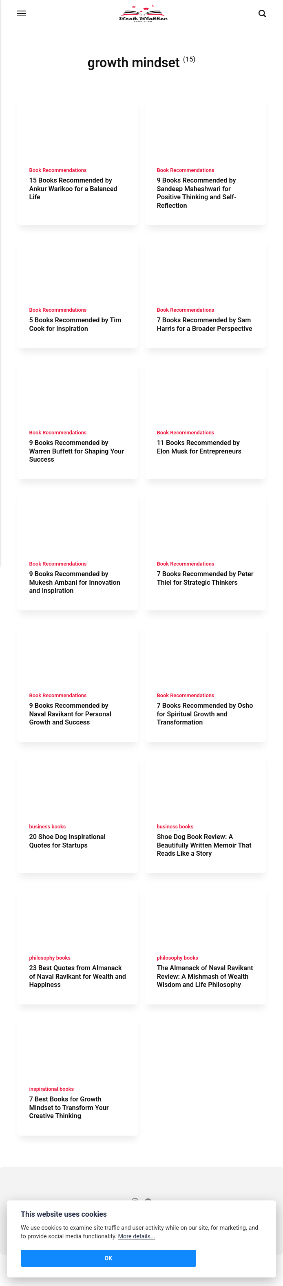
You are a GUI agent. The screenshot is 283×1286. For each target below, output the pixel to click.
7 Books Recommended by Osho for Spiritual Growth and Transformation (202, 731)
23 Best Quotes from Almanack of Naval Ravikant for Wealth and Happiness (77, 997)
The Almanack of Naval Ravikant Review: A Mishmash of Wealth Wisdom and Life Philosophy (203, 1001)
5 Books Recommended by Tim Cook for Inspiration (76, 327)
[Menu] (22, 13)
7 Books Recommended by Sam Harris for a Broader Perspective (198, 331)
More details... (136, 1236)
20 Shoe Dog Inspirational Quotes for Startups (68, 860)
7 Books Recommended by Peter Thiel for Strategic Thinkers (198, 598)
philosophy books (50, 979)
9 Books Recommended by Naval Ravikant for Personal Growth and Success (71, 731)
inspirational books (52, 1120)
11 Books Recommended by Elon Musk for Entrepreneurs (201, 461)
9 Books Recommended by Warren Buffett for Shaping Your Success (70, 465)
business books (48, 846)
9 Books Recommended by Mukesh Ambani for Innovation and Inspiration (76, 598)
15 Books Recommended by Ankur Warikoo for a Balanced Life (74, 190)
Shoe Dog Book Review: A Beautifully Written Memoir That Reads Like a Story (198, 864)
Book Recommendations (58, 172)
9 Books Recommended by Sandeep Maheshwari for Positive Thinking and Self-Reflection (198, 194)
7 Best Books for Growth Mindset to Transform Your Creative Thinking (70, 1138)
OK (33, 1258)
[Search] (262, 13)
